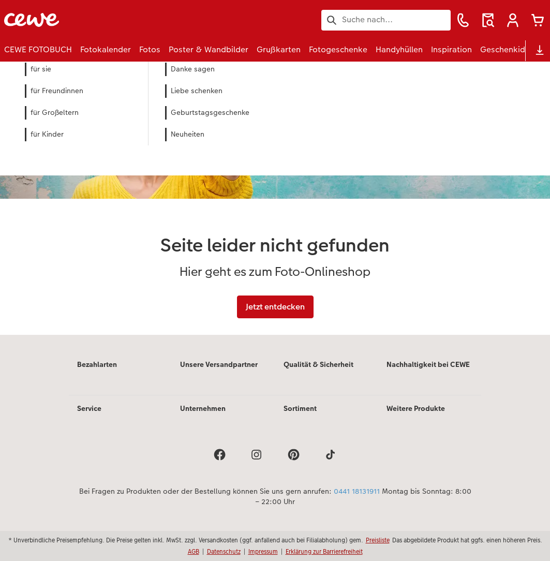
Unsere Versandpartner (219, 364)
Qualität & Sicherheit (318, 364)
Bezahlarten (97, 364)
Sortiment (300, 408)
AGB (193, 551)
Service (89, 408)
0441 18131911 (357, 491)
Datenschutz (224, 551)
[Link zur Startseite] (105, 20)
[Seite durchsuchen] (386, 19)
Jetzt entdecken (275, 307)
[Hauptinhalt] (275, 198)
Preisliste (378, 540)
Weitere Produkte (416, 408)
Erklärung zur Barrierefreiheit (324, 551)
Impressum (263, 551)
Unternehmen (203, 408)
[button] (512, 20)
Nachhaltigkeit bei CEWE (428, 364)
